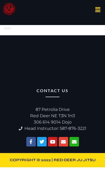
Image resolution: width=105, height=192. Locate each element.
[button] (97, 10)
